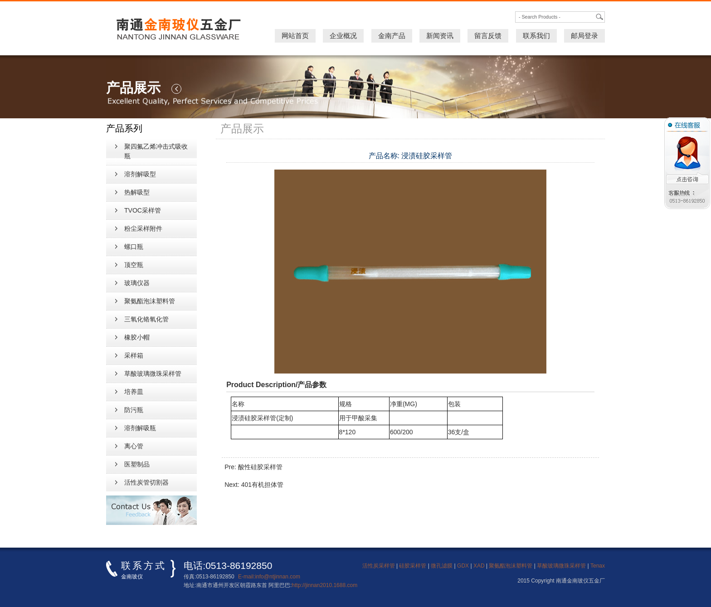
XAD (479, 566)
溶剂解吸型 (140, 174)
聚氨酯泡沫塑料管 (149, 301)
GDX (463, 566)
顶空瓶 (133, 264)
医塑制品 (137, 464)
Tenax (597, 566)
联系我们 (536, 35)
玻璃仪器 (137, 283)
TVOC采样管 (142, 210)
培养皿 (133, 391)
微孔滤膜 (442, 566)
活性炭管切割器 (146, 482)
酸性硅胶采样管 (260, 467)
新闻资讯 (439, 35)
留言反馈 (488, 35)
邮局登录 (584, 35)
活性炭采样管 (378, 566)
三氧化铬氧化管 (146, 319)
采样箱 (133, 355)
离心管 (133, 446)
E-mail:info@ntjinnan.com (269, 576)
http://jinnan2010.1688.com (324, 585)
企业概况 (343, 35)
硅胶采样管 (412, 566)
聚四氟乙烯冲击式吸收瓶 (156, 151)
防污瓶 (133, 409)
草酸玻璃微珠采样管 (152, 373)
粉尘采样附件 (143, 228)
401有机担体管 (262, 484)
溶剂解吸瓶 (140, 428)
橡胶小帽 (137, 337)
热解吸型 (137, 192)
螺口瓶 (133, 246)
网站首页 (295, 35)
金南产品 (391, 35)
